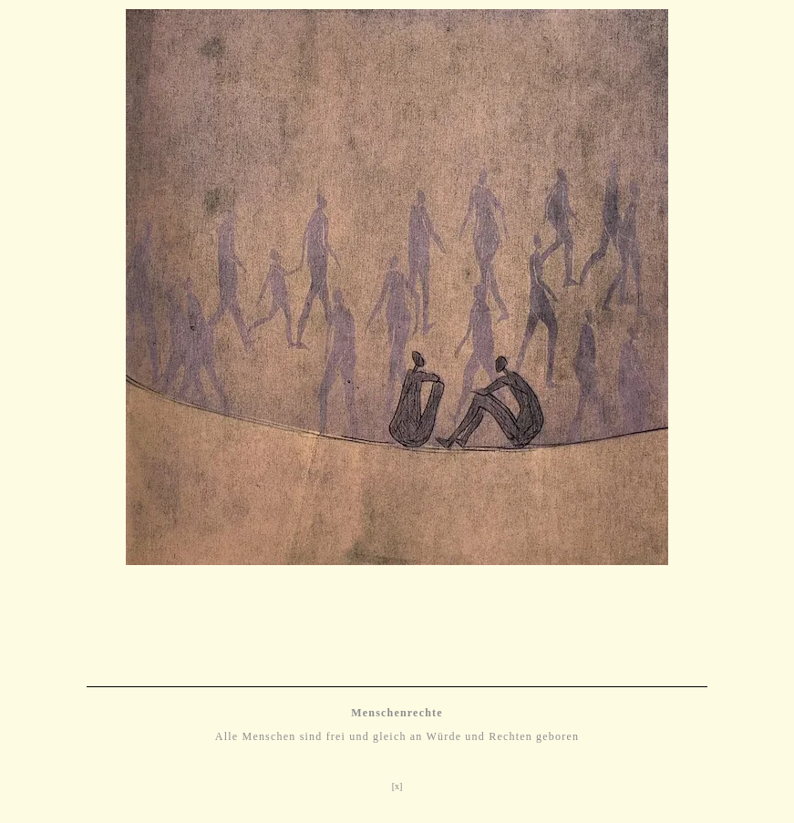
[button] (27, 324)
